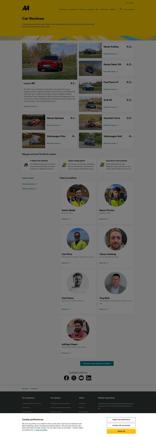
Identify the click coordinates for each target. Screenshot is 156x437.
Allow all (121, 431)
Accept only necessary (121, 425)
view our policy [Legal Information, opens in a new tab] (41, 430)
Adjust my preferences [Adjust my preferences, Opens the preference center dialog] (121, 420)
